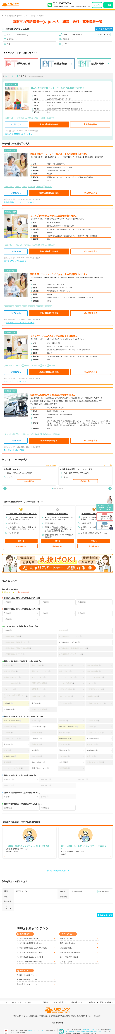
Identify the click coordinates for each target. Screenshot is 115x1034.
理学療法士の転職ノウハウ (27, 975)
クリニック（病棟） (95, 677)
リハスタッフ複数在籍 (13, 768)
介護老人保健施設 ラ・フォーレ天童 (76, 469)
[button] (5, 488)
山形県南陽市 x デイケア (14, 654)
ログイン (97, 5)
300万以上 (9, 779)
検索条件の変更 (105, 29)
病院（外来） (65, 671)
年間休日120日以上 (12, 738)
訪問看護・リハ (38, 689)
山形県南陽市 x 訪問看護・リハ (16, 642)
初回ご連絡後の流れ (67, 943)
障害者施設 (9, 709)
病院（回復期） (94, 665)
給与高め (63, 721)
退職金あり (37, 744)
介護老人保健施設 (67, 689)
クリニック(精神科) (12, 683)
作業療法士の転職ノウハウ (27, 980)
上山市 (44, 613)
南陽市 (63, 630)
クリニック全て (38, 677)
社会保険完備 (93, 738)
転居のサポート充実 (95, 762)
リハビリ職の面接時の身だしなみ (29, 952)
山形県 (8, 630)
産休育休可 (92, 744)
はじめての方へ (18, 1002)
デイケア (91, 683)
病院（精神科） (94, 671)
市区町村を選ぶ (105, 34)
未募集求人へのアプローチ (70, 952)
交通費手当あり (38, 727)
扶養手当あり (10, 727)
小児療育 (8, 703)
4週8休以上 (37, 738)
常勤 (6, 797)
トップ (5, 1002)
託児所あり (64, 744)
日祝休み (8, 732)
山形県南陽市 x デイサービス (71, 654)
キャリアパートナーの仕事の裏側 (29, 962)
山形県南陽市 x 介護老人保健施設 (17, 648)
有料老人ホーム (38, 696)
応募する (21, 541)
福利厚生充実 (65, 738)
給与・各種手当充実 (12, 721)
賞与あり (36, 721)
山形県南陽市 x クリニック (70, 636)
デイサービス (10, 689)
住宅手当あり (93, 721)
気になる (16, 124)
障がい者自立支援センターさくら (19, 134)
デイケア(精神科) (66, 683)
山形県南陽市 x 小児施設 (69, 642)
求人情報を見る (90, 124)
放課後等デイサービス (96, 703)
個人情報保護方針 (60, 1002)
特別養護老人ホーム (95, 689)
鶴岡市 (82, 602)
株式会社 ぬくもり (12, 469)
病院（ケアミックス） (41, 671)
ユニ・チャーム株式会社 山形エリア (21, 514)
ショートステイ (66, 696)
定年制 (35, 750)
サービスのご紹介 (66, 939)
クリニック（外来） (67, 677)
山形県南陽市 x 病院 (12, 636)
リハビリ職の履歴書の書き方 (27, 939)
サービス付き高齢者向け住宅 (16, 696)
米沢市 (7, 602)
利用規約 (46, 1002)
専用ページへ (105, 516)
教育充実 (91, 756)
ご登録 (108, 5)
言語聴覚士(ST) (9, 592)
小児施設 (36, 703)
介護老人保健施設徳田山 (57, 514)
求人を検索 (57, 6)
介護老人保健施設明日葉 (15, 450)
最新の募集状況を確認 (49, 124)
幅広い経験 (37, 756)
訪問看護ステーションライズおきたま (20, 202)
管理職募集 (64, 768)
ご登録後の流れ (66, 948)
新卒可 (7, 762)
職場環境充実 (10, 756)
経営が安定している (40, 768)
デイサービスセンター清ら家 (93, 514)
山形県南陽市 (24, 592)
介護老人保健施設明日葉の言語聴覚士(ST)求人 (52, 395)
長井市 (7, 613)
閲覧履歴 (63, 6)
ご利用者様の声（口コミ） (70, 957)
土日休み (91, 727)
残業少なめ (64, 732)
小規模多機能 (93, 696)
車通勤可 (63, 762)
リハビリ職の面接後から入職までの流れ (32, 948)
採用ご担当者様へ (106, 1002)
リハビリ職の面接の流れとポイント (30, 957)
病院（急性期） (66, 665)
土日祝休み (37, 732)
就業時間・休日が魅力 (68, 727)
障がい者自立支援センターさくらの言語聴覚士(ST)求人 (57, 88)
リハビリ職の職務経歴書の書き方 (29, 943)
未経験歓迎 (64, 756)
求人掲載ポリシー (77, 1002)
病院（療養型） (11, 671)
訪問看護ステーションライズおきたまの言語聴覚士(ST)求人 (59, 154)
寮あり (7, 750)
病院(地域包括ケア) (12, 677)
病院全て (8, 665)
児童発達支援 (65, 703)
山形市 (45, 602)
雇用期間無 (92, 750)
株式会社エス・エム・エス (35, 1030)
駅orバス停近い (38, 762)
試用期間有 (64, 750)
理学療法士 (8, 808)
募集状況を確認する (49, 441)
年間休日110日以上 (95, 732)
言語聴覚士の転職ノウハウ (27, 984)
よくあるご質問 (66, 962)
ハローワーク (33, 1002)
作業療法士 (45, 808)
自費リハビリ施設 (39, 709)
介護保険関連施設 (39, 683)
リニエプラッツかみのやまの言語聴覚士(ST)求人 (53, 216)
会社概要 (92, 1002)
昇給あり (8, 744)
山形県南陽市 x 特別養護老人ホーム (73, 648)
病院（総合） (38, 665)
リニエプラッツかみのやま (16, 261)
